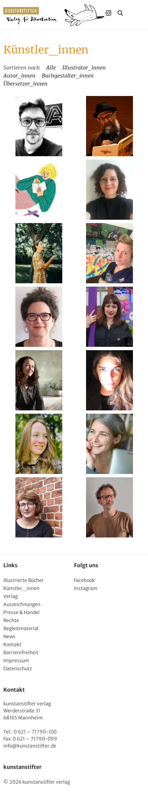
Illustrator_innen (84, 67)
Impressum (16, 661)
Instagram (85, 588)
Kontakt (12, 644)
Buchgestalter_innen (68, 75)
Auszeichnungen (22, 604)
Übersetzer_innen (25, 83)
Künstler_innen (21, 588)
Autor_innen (19, 75)
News (9, 636)
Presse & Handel (21, 612)
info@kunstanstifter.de (29, 746)
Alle (51, 67)
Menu (133, 13)
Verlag (10, 596)
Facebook (84, 580)
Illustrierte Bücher (23, 580)
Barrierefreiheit (21, 653)
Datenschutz (17, 669)
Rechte (11, 620)
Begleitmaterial (21, 628)
